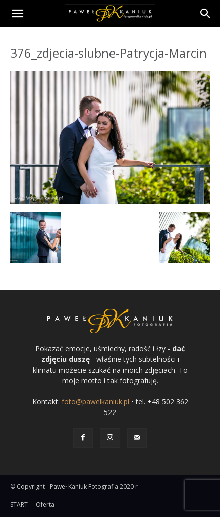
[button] (17, 13)
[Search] (206, 13)
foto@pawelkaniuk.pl (95, 401)
